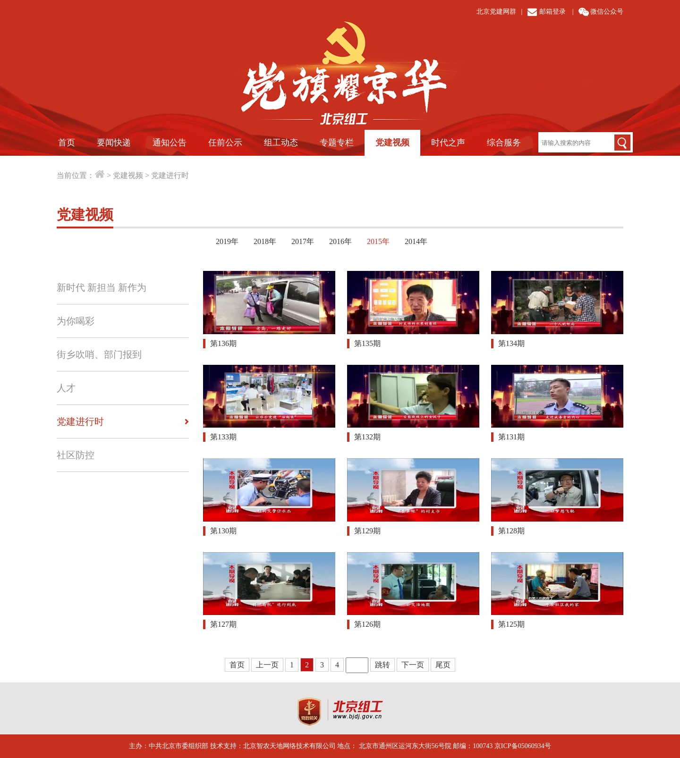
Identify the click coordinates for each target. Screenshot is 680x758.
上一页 (267, 665)
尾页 (442, 665)
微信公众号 (606, 11)
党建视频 (392, 142)
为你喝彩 (75, 321)
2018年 (265, 241)
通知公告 (170, 142)
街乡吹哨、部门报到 (99, 354)
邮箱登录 (552, 11)
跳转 (382, 665)
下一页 (412, 665)
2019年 (227, 241)
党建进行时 (170, 175)
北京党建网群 (496, 11)
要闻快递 (114, 142)
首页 (66, 142)
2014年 (416, 241)
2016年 (340, 241)
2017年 (302, 241)
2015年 (378, 241)
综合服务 (504, 142)
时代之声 (448, 142)
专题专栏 (337, 142)
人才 (66, 388)
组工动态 (281, 142)
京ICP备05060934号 (522, 746)
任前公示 (225, 142)
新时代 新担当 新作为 (101, 287)
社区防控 (75, 455)
